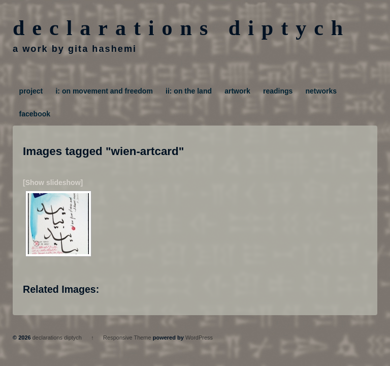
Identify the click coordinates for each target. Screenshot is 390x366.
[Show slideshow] (53, 182)
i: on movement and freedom (103, 91)
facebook (34, 114)
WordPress (199, 337)
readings (277, 91)
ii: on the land (189, 91)
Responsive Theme (127, 337)
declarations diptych (181, 28)
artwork (237, 91)
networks (321, 91)
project (31, 91)
